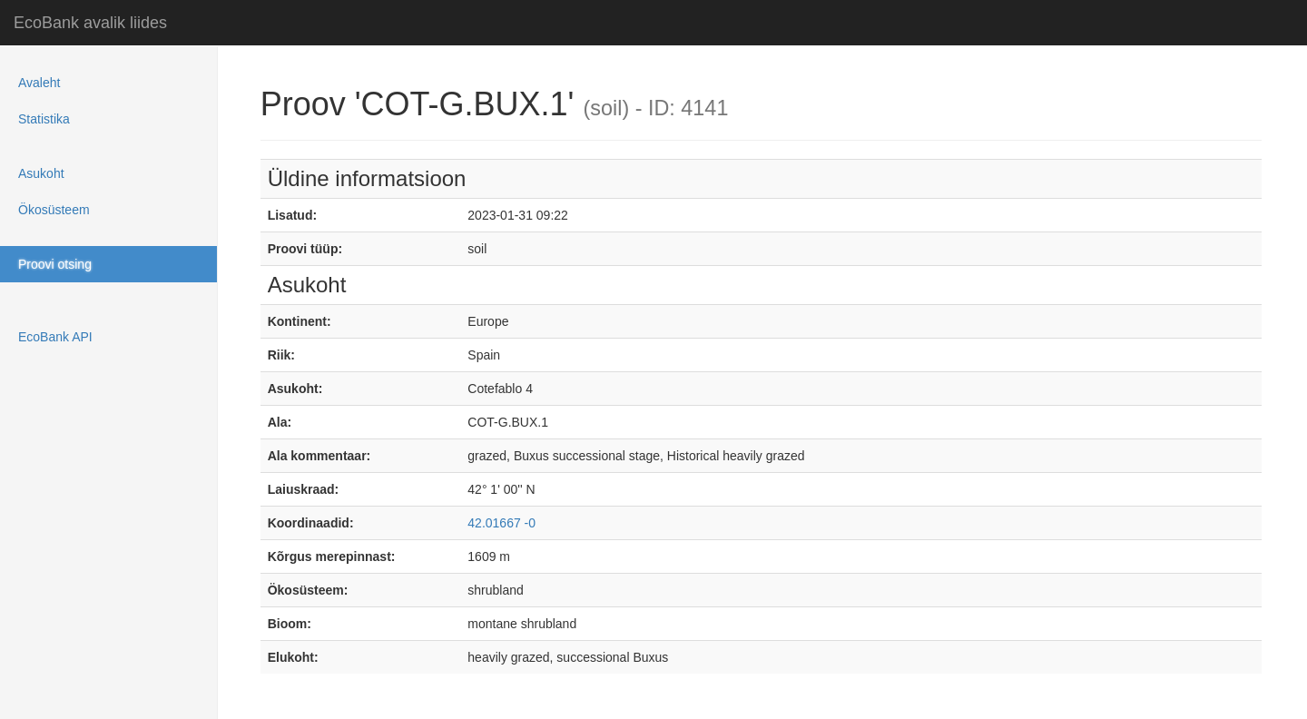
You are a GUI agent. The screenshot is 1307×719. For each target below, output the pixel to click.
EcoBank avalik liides (90, 23)
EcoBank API (55, 337)
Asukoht (41, 173)
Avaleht (39, 82)
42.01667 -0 (501, 523)
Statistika (44, 119)
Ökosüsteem (54, 209)
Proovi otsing (55, 264)
